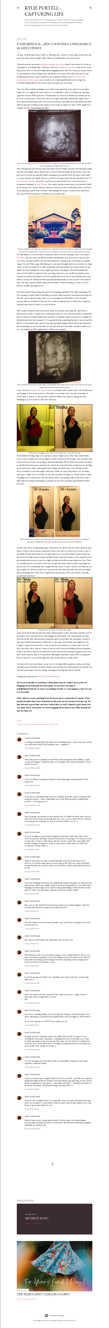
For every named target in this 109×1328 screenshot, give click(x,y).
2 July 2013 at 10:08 (32, 825)
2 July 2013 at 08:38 (32, 768)
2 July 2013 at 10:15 (32, 849)
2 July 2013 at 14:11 (31, 911)
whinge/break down (67, 67)
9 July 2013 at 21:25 (32, 1109)
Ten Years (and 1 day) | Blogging (43, 1294)
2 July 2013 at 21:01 (32, 1025)
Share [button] (19, 721)
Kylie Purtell (30, 738)
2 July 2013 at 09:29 (32, 785)
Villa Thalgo (42, 184)
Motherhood (34, 724)
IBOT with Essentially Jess (48, 676)
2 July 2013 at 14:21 (32, 944)
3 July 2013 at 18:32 (32, 1089)
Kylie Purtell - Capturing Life (44, 11)
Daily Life (25, 724)
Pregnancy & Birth (47, 724)
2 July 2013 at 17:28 (32, 983)
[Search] (90, 7)
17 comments (37, 1223)
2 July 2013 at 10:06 (32, 805)
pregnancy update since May (52, 64)
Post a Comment (29, 1299)
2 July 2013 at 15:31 (32, 966)
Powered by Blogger (54, 1315)
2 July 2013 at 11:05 (32, 894)
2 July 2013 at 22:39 (32, 1050)
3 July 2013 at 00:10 (32, 1067)
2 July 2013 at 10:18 (32, 872)
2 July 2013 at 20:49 (32, 1003)
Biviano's (20, 257)
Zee (56, 724)
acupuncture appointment (41, 390)
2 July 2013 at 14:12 (32, 929)
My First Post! (36, 1218)
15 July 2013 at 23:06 (32, 1129)
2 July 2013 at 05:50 (32, 748)
